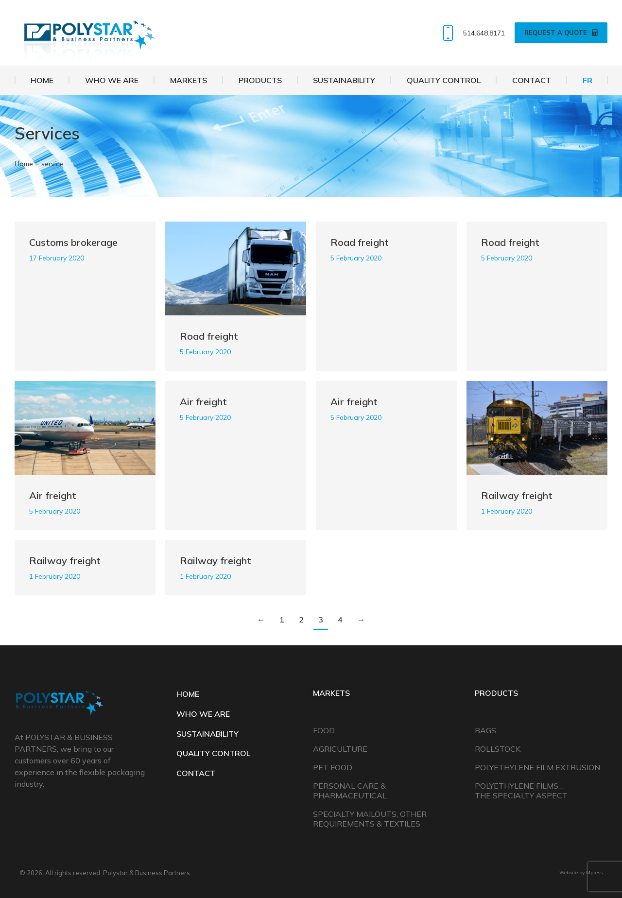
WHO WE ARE (203, 714)
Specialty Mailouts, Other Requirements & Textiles (370, 819)
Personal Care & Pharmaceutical (350, 790)
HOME (187, 694)
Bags (485, 730)
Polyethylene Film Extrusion (537, 767)
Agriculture (340, 749)
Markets (331, 693)
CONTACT (195, 773)
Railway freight (517, 495)
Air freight (52, 495)
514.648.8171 (471, 33)
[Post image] (235, 268)
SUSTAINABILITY (207, 734)
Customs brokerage (73, 242)
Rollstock (497, 749)
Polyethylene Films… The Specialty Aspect (521, 790)
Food (324, 730)
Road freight (209, 336)
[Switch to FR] (587, 80)
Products (496, 693)
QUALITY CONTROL (213, 753)
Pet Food (332, 767)
